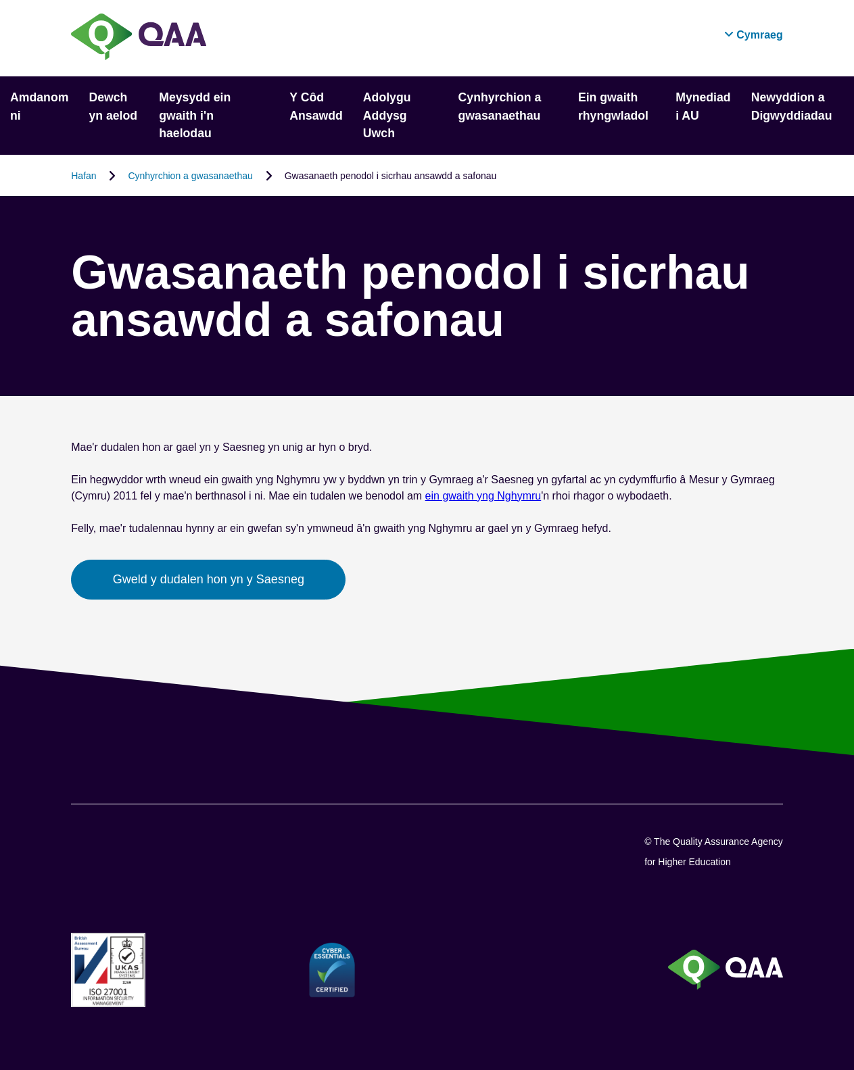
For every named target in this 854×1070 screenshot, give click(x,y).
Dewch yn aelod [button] (113, 106)
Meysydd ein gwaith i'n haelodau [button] (195, 115)
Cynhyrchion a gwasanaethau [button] (500, 106)
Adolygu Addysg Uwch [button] (387, 115)
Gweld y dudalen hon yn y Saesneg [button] (208, 579)
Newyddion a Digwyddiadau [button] (791, 106)
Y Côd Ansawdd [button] (316, 106)
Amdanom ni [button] (39, 106)
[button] (753, 35)
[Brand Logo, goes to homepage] (138, 38)
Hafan (83, 175)
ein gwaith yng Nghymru (483, 496)
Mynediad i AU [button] (703, 106)
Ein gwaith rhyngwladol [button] (613, 106)
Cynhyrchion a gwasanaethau (190, 175)
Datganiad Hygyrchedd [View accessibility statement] (0, 0)
